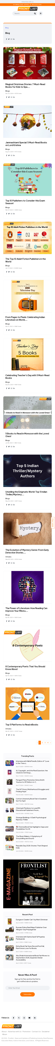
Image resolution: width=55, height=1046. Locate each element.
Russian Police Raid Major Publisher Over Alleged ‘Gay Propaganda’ (31, 928)
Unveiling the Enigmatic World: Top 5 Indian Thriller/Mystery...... (26, 493)
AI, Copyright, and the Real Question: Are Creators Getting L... (32, 772)
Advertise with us (27, 2)
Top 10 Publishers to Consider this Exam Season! (25, 202)
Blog (7, 33)
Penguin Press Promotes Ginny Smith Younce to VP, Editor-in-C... (30, 781)
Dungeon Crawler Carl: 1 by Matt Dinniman (32, 920)
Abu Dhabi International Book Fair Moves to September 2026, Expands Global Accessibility (32, 958)
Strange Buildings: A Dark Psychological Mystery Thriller (31, 819)
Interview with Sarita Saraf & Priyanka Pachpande (30, 938)
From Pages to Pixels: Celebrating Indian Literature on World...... (25, 318)
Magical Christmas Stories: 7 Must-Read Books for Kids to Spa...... (25, 85)
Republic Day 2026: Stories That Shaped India (32, 847)
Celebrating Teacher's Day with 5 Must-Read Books (27, 377)
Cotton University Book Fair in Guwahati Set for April (31, 800)
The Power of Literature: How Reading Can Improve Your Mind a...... (26, 609)
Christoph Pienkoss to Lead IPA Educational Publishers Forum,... (28, 809)
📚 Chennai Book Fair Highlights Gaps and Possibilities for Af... (32, 828)
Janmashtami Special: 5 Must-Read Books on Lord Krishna (26, 144)
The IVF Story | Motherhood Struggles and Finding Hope (32, 790)
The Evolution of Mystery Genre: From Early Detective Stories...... (27, 551)
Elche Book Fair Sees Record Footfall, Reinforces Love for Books (30, 947)
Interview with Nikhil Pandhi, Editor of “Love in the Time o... (32, 762)
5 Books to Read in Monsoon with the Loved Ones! (27, 435)
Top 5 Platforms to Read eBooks (21, 724)
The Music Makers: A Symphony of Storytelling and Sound (29, 837)
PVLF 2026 (53, 523)
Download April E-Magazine (27, 4)
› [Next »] (50, 742)
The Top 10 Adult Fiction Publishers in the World (25, 260)
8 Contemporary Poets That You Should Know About (25, 668)
